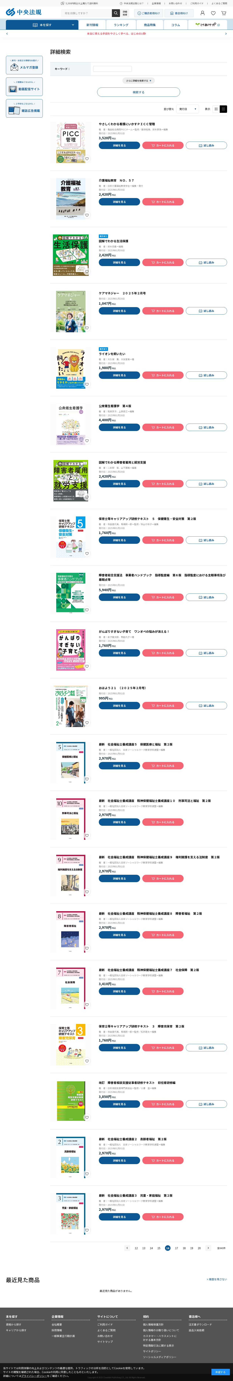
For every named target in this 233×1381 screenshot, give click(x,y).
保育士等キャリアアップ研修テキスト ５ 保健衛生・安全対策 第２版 (147, 518)
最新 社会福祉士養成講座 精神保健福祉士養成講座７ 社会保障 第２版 (149, 970)
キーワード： (62, 69)
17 (176, 1248)
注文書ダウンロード (200, 1324)
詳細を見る (119, 145)
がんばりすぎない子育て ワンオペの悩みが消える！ (134, 631)
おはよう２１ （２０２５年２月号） (123, 688)
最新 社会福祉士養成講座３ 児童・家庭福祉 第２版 (136, 1195)
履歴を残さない (218, 1279)
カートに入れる (165, 145)
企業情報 (156, 3)
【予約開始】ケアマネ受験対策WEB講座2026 (116, 33)
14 (151, 1248)
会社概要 (57, 1324)
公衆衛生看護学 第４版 (115, 406)
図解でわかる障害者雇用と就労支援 (122, 462)
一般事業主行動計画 (63, 1336)
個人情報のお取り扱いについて (161, 1330)
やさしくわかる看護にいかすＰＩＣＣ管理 (127, 124)
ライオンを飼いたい (112, 353)
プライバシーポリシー (34, 1376)
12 (136, 1248)
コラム (175, 25)
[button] (7, 33)
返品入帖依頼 (196, 1330)
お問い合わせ (175, 3)
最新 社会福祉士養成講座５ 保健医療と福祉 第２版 (136, 744)
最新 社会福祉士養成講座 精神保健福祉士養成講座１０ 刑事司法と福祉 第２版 (155, 800)
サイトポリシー (152, 1351)
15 (158, 1248)
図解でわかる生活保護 (113, 241)
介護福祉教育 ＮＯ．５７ (116, 180)
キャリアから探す (16, 1330)
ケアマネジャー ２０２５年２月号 (122, 293)
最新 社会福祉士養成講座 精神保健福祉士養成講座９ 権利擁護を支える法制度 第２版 (159, 857)
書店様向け (181, 13)
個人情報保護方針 (153, 1324)
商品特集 (150, 25)
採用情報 (57, 1330)
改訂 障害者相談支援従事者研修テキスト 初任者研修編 (137, 1082)
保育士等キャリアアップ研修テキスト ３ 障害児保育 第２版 (141, 1026)
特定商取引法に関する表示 (158, 1345)
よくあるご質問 (219, 3)
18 (184, 1248)
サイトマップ (105, 1341)
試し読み (209, 145)
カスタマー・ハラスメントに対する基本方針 (160, 1338)
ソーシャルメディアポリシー (159, 1357)
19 (191, 1248)
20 (199, 1248)
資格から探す (13, 1324)
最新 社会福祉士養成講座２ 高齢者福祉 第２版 (133, 1139)
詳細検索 (125, 13)
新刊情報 (92, 25)
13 (143, 1248)
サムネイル (216, 109)
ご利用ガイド (197, 3)
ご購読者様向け (151, 13)
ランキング (121, 25)
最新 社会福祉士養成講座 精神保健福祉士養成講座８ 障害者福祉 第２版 (150, 913)
